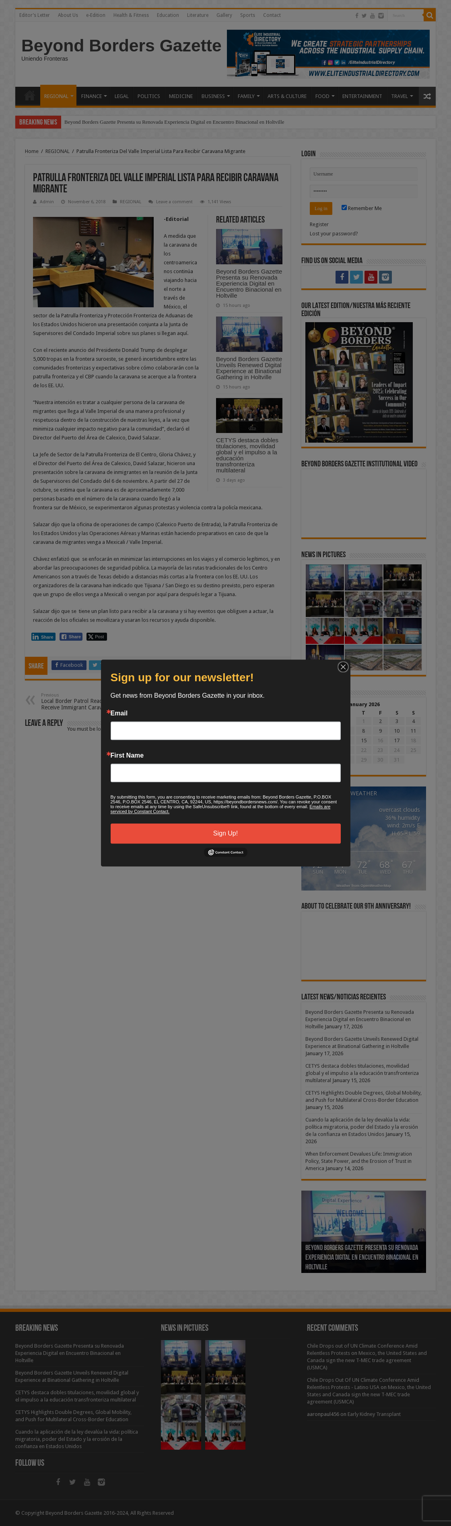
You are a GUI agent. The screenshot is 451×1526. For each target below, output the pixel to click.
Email (119, 713)
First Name (127, 755)
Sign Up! (225, 833)
